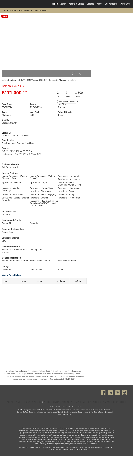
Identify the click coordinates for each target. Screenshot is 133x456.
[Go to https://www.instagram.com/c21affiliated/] (117, 392)
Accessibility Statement (58, 402)
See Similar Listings (67, 101)
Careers (90, 4)
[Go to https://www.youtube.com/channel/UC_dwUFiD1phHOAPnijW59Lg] (124, 392)
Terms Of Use (14, 402)
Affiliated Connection (113, 402)
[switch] (73, 73)
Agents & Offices (76, 4)
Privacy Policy (32, 402)
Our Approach (111, 4)
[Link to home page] (5, 4)
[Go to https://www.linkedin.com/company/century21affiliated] (110, 392)
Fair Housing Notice (86, 402)
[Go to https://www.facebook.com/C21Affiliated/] (103, 392)
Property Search (58, 4)
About (99, 4)
